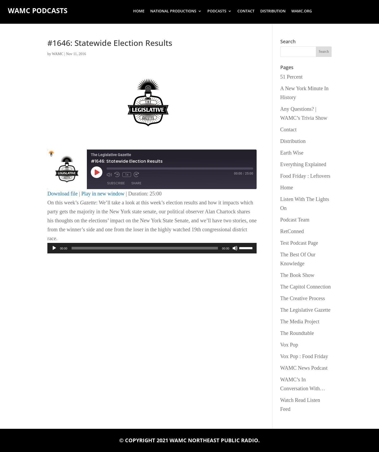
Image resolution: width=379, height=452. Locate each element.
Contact (246, 11)
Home (138, 11)
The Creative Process (302, 298)
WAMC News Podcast (304, 368)
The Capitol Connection (305, 287)
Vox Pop (289, 345)
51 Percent (291, 77)
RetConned (292, 231)
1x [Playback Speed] (126, 174)
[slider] (145, 248)
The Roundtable (297, 333)
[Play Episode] (96, 172)
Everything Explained (303, 164)
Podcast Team (295, 220)
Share (136, 183)
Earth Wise (291, 153)
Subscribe (116, 183)
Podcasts (216, 11)
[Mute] (235, 248)
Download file (62, 193)
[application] (152, 248)
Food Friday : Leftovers (305, 176)
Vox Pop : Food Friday (304, 356)
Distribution (273, 11)
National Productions (173, 11)
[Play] (54, 248)
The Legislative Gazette (305, 310)
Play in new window (102, 193)
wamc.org (301, 11)
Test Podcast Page (299, 243)
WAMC (57, 54)
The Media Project (300, 321)
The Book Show (297, 275)
